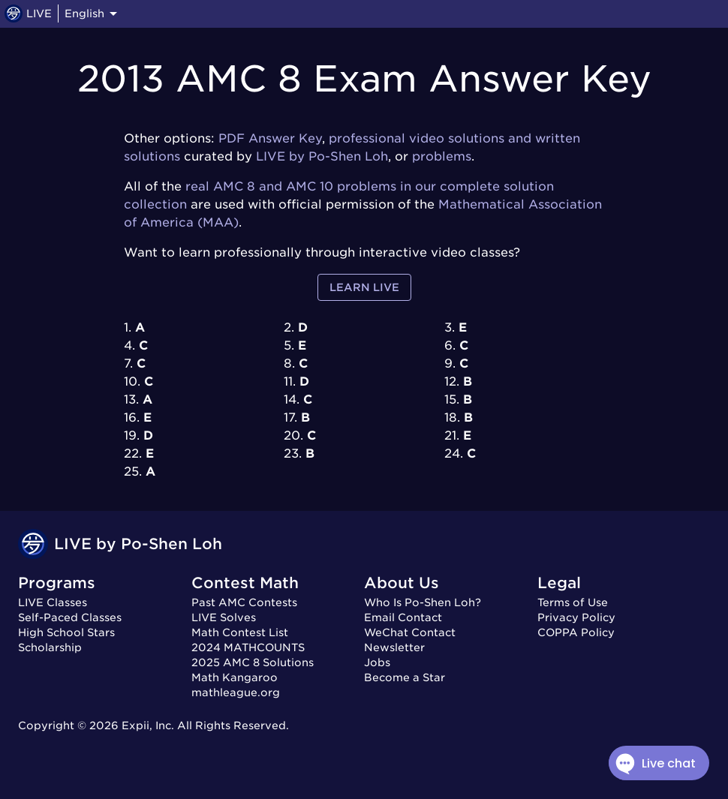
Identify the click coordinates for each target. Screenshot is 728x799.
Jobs (377, 662)
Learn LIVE (364, 288)
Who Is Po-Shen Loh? (422, 602)
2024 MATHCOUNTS (248, 647)
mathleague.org (235, 692)
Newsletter (394, 647)
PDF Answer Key (270, 138)
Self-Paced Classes (70, 617)
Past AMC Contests (244, 602)
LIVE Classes (52, 602)
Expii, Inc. (148, 725)
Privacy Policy (576, 617)
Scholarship (50, 647)
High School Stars (66, 632)
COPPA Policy (576, 632)
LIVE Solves (223, 617)
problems (441, 156)
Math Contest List (239, 632)
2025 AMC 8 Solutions (252, 662)
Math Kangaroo (234, 677)
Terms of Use (572, 602)
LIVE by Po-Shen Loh (322, 156)
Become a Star (404, 677)
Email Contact (403, 617)
